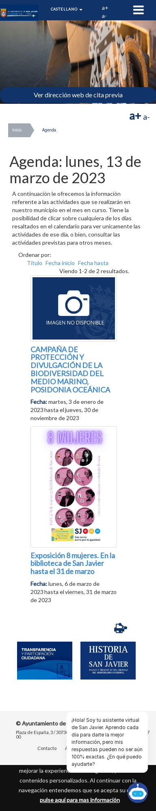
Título (34, 262)
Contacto (46, 748)
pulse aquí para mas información (80, 799)
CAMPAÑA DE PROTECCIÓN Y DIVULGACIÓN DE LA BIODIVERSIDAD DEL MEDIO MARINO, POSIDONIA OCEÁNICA (70, 369)
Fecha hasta (93, 262)
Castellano (67, 9)
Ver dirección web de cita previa (78, 95)
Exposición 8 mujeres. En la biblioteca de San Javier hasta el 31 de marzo (72, 563)
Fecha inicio (60, 262)
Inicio (17, 130)
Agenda (49, 130)
